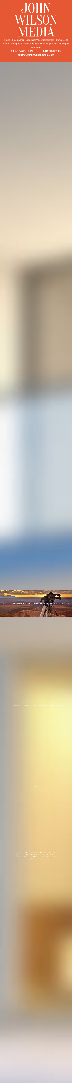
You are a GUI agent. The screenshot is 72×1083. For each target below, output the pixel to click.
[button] (4, 603)
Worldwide (36, 786)
